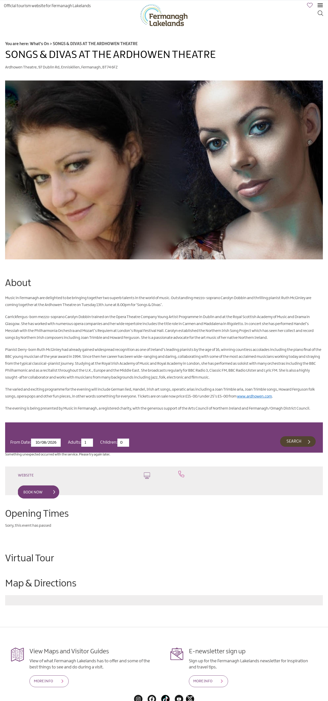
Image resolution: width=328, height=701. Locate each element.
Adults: (74, 442)
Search (293, 441)
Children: (108, 442)
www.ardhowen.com (254, 396)
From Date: (20, 442)
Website (84, 475)
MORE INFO (43, 681)
